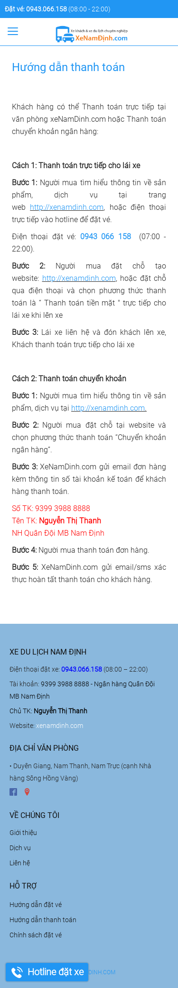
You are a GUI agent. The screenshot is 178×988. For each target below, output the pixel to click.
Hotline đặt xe (56, 972)
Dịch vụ (20, 848)
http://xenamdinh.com (66, 207)
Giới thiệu (23, 832)
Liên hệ (19, 863)
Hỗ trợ (23, 885)
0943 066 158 (105, 236)
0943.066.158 (46, 9)
